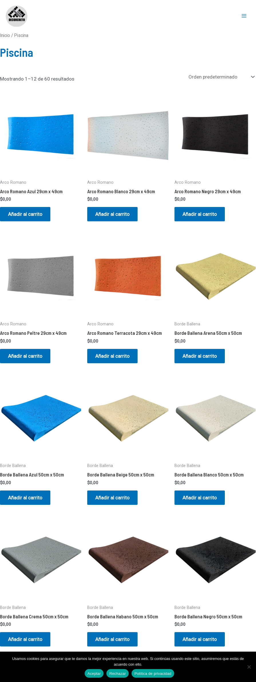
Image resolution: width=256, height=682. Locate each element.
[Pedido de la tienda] (221, 77)
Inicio (5, 35)
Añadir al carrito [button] (25, 214)
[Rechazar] (249, 667)
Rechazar (117, 673)
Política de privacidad (152, 673)
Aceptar (94, 673)
